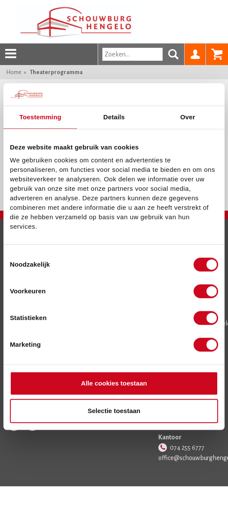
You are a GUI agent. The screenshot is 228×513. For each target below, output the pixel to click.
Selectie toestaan (114, 410)
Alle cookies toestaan (114, 383)
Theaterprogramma (56, 72)
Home (14, 72)
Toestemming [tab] (40, 117)
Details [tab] (114, 117)
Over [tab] (187, 117)
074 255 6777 (187, 447)
